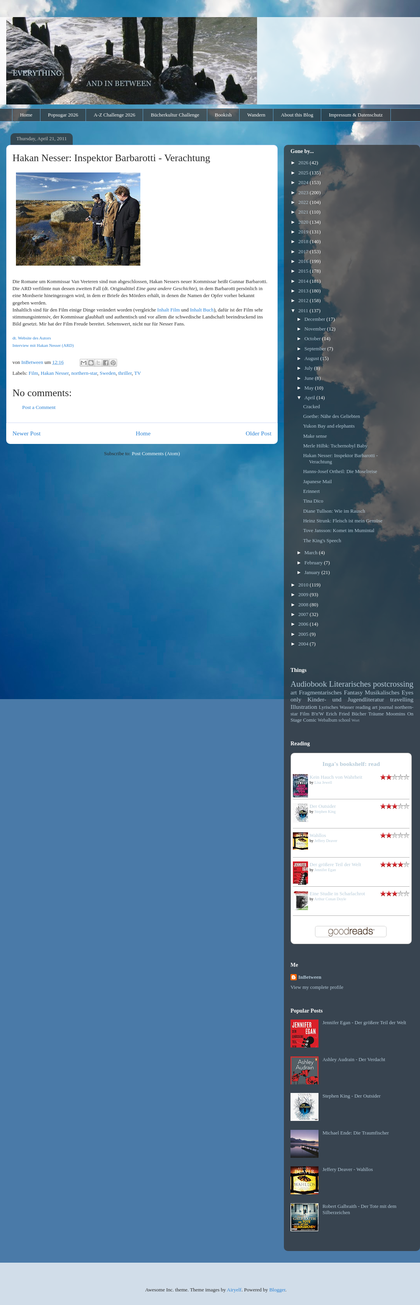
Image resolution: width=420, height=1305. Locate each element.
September (315, 348)
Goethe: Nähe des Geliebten (331, 416)
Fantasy (353, 692)
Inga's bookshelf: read (351, 763)
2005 (304, 634)
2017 (304, 251)
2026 (304, 162)
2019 (304, 232)
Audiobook (308, 683)
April (310, 397)
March (311, 552)
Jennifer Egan (325, 870)
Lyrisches (328, 707)
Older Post (258, 433)
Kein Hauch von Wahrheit (336, 777)
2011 (304, 310)
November (315, 329)
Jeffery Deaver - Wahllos (347, 1169)
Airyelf (234, 1290)
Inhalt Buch (202, 310)
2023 (304, 192)
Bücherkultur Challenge (175, 115)
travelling (401, 699)
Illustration (303, 706)
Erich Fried (338, 714)
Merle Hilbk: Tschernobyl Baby (335, 446)
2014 (304, 281)
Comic (310, 720)
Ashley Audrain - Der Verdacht (353, 1059)
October (313, 338)
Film (33, 373)
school (344, 720)
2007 (304, 614)
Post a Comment (39, 407)
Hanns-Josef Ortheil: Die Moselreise (340, 471)
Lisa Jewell (323, 782)
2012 (304, 300)
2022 (304, 202)
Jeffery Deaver (326, 841)
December (315, 319)
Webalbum (327, 720)
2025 (304, 173)
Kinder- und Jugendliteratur (346, 699)
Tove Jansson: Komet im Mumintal (338, 530)
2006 (304, 624)
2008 (304, 604)
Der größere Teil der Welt (335, 864)
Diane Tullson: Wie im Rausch (334, 511)
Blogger (277, 1290)
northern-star (84, 373)
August (312, 358)
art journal (382, 707)
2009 (304, 594)
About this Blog (297, 115)
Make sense (315, 436)
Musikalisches (382, 692)
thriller (125, 373)
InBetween (309, 977)
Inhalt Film (168, 310)
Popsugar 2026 (63, 115)
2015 (304, 271)
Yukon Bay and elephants (329, 426)
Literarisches (350, 683)
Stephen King (325, 811)
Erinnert (311, 491)
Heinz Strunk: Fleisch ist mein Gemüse (342, 521)
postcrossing (393, 683)
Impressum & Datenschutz (356, 115)
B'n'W (318, 714)
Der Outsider (323, 806)
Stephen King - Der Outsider (351, 1096)
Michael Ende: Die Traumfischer (355, 1133)
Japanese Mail (317, 481)
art (293, 692)
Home (26, 115)
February (314, 563)
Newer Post (26, 433)
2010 (304, 585)
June (309, 378)
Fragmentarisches (320, 692)
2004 (304, 644)
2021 (304, 212)
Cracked (311, 406)
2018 (304, 241)
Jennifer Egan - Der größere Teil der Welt (364, 1022)
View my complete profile (316, 987)
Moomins (395, 714)
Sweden (108, 373)
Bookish (223, 115)
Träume (376, 714)
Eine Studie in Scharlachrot (337, 893)
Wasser (347, 707)
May (309, 388)
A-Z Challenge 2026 (114, 115)
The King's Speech (322, 540)
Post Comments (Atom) (156, 453)
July (309, 368)
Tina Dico (313, 501)
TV (137, 373)
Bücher (359, 714)
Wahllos (318, 835)
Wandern (256, 115)
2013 (304, 291)
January (313, 572)
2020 (304, 222)
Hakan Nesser (55, 373)
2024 (304, 182)
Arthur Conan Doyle (330, 899)
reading (363, 707)
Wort (356, 720)
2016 (304, 261)
